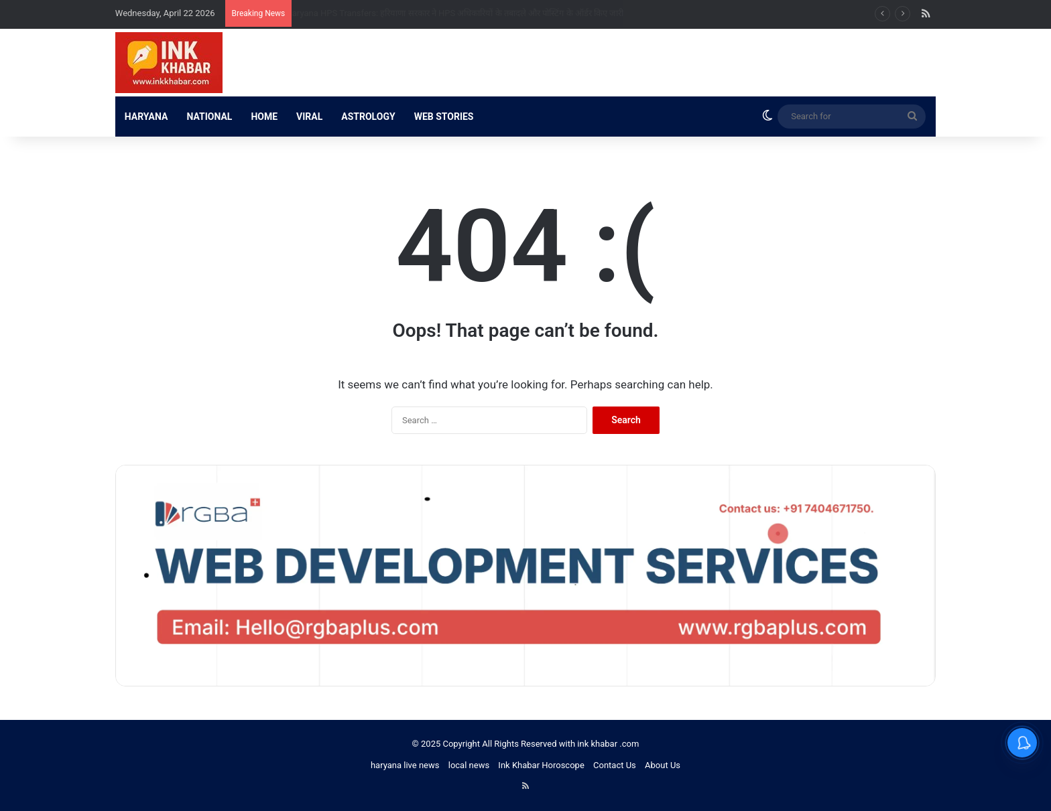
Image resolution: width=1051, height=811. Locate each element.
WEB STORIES (444, 116)
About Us (662, 765)
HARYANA (146, 116)
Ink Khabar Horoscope (541, 765)
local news (468, 765)
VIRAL (309, 116)
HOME (264, 116)
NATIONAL (209, 116)
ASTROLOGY (368, 116)
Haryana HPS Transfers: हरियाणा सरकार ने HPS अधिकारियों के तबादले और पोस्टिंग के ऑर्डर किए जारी (467, 13)
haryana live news (405, 765)
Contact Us (614, 765)
